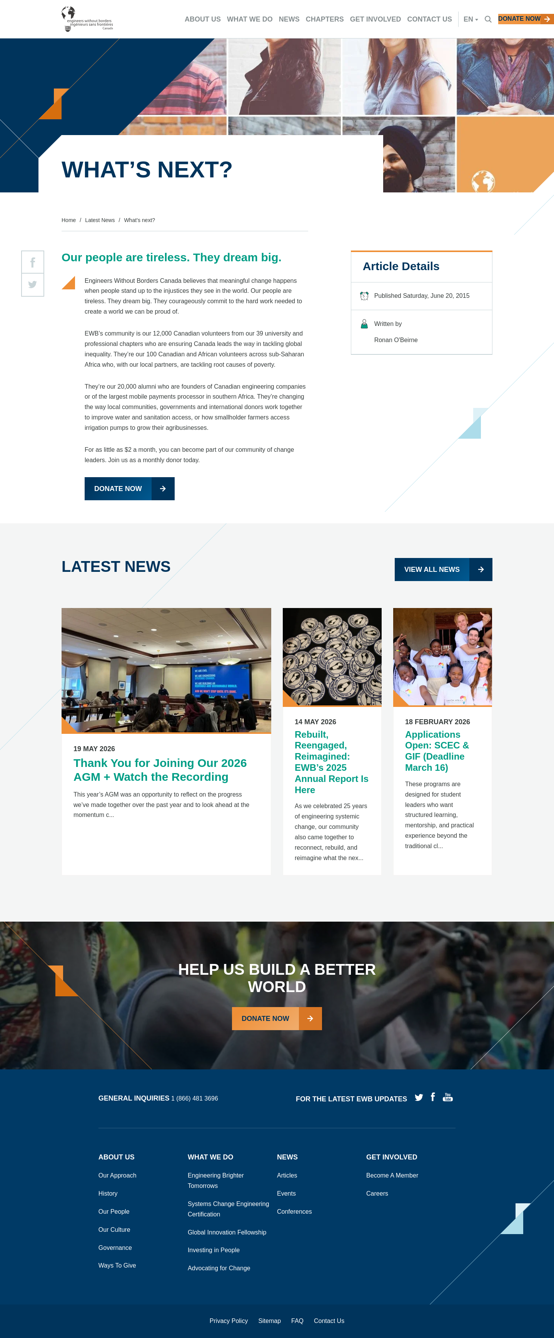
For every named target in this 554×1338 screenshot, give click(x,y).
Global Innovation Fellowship (227, 1232)
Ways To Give (117, 1265)
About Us (116, 1157)
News (287, 1157)
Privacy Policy (229, 1321)
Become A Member (392, 1175)
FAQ (297, 1321)
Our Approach (117, 1175)
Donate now (118, 489)
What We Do (211, 1157)
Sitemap (269, 1321)
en (439, 19)
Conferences (294, 1211)
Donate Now (265, 1018)
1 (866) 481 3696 (194, 1098)
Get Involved (391, 1157)
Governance (115, 1247)
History (108, 1193)
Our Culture (114, 1229)
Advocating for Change (219, 1268)
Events (286, 1193)
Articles (287, 1175)
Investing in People (214, 1250)
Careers (377, 1193)
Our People (114, 1211)
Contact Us (329, 1321)
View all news (432, 569)
